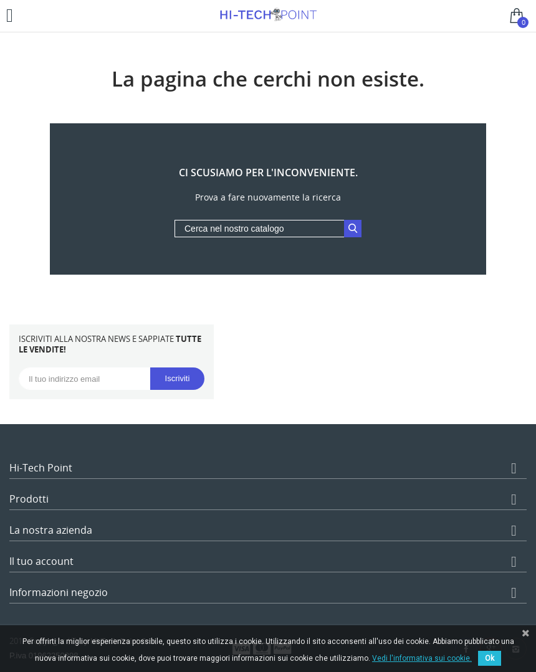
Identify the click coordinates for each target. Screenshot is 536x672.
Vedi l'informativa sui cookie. (422, 658)
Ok (489, 658)
